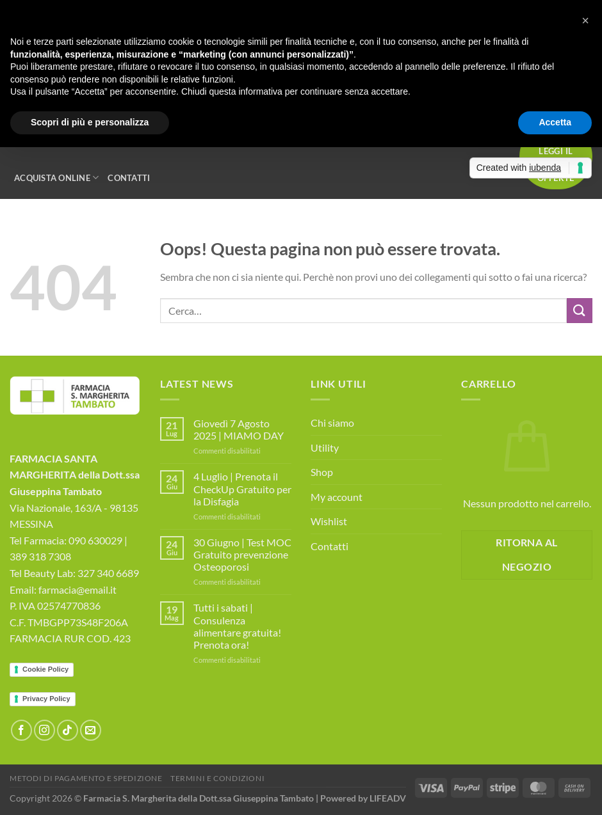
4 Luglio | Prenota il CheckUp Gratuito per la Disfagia (242, 488)
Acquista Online (56, 177)
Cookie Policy (45, 669)
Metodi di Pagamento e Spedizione (86, 778)
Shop (322, 472)
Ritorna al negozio (527, 554)
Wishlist (329, 521)
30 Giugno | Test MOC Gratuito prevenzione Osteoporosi (242, 554)
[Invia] (579, 310)
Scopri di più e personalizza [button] (90, 122)
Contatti (129, 178)
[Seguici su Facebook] (21, 730)
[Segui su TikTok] (67, 730)
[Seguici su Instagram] (44, 730)
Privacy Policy (46, 698)
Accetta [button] (555, 122)
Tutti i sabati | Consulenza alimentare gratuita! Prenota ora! (237, 626)
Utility (325, 447)
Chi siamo (332, 422)
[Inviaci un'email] (90, 730)
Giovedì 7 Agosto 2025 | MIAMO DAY (238, 429)
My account (336, 497)
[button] (585, 20)
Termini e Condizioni (217, 778)
